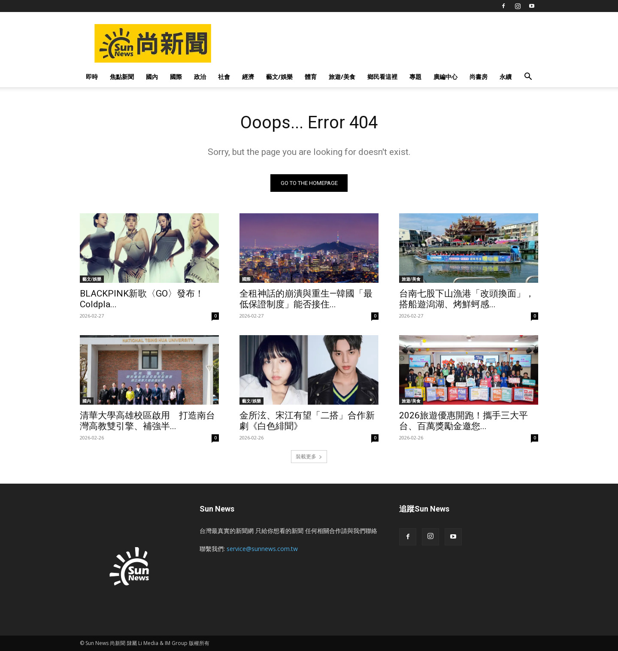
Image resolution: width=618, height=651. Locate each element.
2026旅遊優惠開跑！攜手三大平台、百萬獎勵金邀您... (463, 420)
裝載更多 (309, 456)
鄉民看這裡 (382, 77)
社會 (224, 77)
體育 (311, 77)
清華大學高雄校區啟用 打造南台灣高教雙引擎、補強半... (147, 420)
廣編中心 (445, 77)
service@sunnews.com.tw (262, 549)
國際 (176, 77)
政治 (200, 77)
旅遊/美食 (342, 77)
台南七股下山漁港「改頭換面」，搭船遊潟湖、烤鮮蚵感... (466, 298)
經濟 (248, 77)
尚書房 (479, 77)
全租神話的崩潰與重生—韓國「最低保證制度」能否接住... (306, 298)
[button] (528, 77)
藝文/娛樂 (279, 77)
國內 (152, 77)
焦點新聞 (122, 77)
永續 (506, 77)
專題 (415, 77)
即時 (92, 77)
